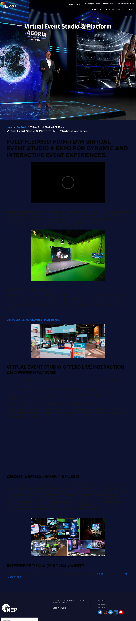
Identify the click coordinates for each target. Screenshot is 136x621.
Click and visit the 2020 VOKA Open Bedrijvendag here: (33, 320)
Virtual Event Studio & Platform (47, 127)
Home (10, 127)
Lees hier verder (60, 608)
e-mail (100, 574)
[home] (8, 5)
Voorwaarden (102, 604)
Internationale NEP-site (126, 4)
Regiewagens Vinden (92, 4)
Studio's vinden (108, 4)
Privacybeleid (102, 601)
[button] (76, 3)
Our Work (21, 127)
